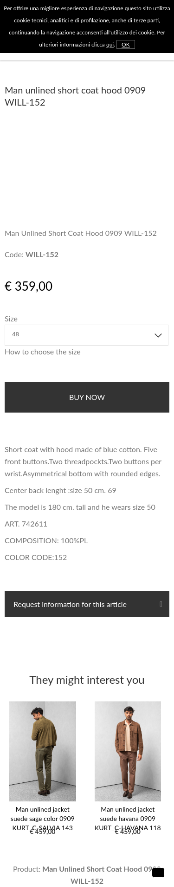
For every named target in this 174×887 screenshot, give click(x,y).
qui (110, 44)
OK (126, 44)
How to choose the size (43, 351)
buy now (87, 397)
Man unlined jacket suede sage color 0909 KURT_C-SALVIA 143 (43, 818)
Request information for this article (69, 604)
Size (11, 318)
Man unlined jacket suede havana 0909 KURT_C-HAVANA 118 (128, 818)
